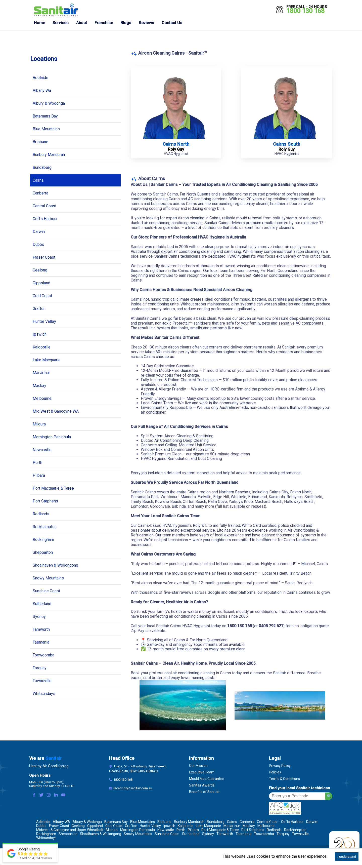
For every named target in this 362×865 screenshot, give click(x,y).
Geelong (40, 270)
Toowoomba (43, 655)
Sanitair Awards (201, 785)
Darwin (39, 231)
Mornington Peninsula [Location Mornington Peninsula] (137, 830)
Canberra (40, 193)
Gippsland (41, 283)
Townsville (42, 680)
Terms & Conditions (284, 779)
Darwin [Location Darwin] (311, 822)
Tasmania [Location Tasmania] (243, 834)
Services (61, 22)
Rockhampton (45, 526)
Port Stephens (45, 501)
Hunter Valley (44, 321)
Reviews (146, 22)
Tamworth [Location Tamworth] (224, 834)
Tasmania (41, 642)
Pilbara (39, 475)
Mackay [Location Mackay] (249, 826)
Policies (275, 772)
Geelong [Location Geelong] (78, 826)
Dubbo (38, 244)
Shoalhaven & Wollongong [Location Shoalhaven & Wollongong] (100, 834)
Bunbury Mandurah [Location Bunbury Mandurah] (189, 822)
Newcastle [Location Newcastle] (165, 830)
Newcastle (42, 449)
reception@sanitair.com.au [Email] (132, 788)
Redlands (41, 514)
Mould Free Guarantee (206, 779)
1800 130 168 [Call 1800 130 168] (305, 11)
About (81, 22)
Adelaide (40, 77)
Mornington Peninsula (52, 437)
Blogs (125, 22)
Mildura (39, 424)
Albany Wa (42, 90)
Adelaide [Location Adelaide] (43, 822)
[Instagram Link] (48, 795)
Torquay (40, 667)
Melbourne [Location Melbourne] (266, 826)
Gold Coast (42, 295)
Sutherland (42, 603)
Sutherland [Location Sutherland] (191, 834)
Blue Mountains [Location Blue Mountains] (142, 822)
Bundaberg (42, 167)
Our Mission (198, 766)
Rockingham (43, 539)
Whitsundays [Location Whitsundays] (46, 838)
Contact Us (172, 22)
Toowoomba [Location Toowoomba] (264, 834)
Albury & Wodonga (49, 103)
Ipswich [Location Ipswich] (169, 826)
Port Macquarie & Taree (53, 488)
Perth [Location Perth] (180, 830)
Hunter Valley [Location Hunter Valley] (150, 826)
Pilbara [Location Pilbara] (193, 830)
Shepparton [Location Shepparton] (68, 834)
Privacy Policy (280, 766)
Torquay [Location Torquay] (283, 834)
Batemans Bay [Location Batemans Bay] (116, 822)
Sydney (39, 616)
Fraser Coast (44, 257)
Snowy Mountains (48, 578)
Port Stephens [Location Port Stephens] (252, 830)
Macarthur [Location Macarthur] (231, 826)
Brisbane (40, 141)
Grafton (39, 308)
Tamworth (41, 629)
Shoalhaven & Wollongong (55, 565)
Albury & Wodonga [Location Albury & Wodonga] (87, 822)
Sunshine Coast (46, 590)
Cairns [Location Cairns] (232, 822)
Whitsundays (44, 693)
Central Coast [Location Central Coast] (268, 822)
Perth (37, 462)
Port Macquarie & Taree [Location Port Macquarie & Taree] (220, 830)
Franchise (104, 22)
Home (39, 22)
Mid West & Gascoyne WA (56, 411)
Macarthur (41, 372)
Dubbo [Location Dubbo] (41, 826)
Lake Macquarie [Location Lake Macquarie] (208, 826)
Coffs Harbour (45, 218)
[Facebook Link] (34, 795)
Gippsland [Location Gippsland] (95, 826)
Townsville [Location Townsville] (300, 834)
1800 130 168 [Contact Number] (122, 779)
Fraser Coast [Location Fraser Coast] (59, 826)
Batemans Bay (45, 116)
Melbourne (42, 398)
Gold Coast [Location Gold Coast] (113, 826)
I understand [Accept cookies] (346, 856)
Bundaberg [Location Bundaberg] (215, 822)
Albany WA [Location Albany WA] (61, 822)
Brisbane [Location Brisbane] (164, 822)
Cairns (38, 180)
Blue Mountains (46, 129)
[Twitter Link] (41, 795)
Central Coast (44, 206)
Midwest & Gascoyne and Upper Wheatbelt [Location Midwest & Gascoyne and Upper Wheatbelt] (69, 830)
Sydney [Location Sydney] (208, 834)
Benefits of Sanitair (204, 792)
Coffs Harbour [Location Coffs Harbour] (292, 822)
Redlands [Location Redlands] (274, 830)
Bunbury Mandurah (49, 154)
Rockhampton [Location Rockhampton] (295, 830)
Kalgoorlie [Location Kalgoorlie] (185, 826)
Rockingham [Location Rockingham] (46, 834)
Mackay (39, 385)
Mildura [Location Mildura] (112, 830)
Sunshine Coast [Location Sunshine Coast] (167, 834)
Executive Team (201, 772)
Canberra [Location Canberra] (247, 822)
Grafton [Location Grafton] (131, 826)
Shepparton (43, 552)
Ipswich (40, 334)
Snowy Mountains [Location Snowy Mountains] (138, 834)
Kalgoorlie (42, 347)
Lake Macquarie (47, 360)
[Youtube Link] (63, 795)
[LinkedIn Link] (56, 795)
